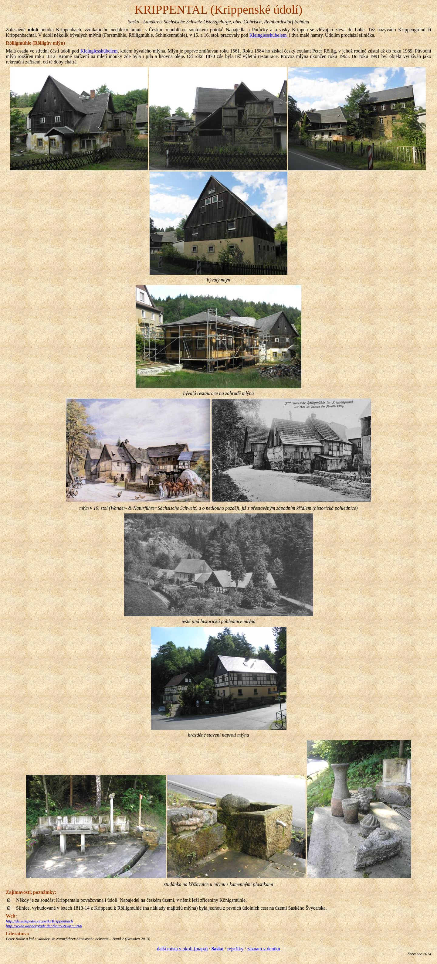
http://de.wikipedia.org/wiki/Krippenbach (39, 921)
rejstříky (235, 948)
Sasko (217, 948)
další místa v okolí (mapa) (182, 948)
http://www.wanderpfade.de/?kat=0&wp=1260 (44, 926)
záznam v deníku (263, 948)
